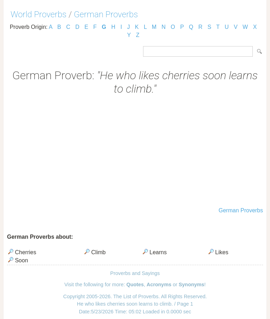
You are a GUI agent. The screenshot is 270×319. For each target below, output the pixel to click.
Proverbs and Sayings (135, 273)
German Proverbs (106, 14)
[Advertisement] (135, 151)
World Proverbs (38, 14)
